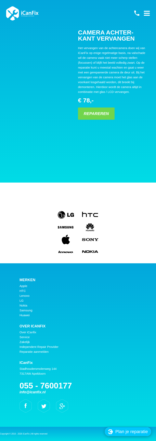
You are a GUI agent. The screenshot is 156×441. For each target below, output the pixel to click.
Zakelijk (25, 342)
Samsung (26, 310)
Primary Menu (147, 13)
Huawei (25, 315)
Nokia (23, 305)
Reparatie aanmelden (34, 351)
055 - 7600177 (137, 13)
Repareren (96, 113)
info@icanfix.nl (33, 392)
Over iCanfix (28, 332)
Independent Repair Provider (39, 346)
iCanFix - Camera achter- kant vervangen (22, 13)
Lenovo (24, 295)
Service (25, 337)
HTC (23, 291)
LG (22, 300)
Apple (23, 286)
